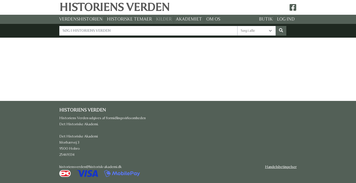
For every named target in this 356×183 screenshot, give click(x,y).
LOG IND (286, 19)
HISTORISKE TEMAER (129, 19)
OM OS (213, 19)
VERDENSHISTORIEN (81, 19)
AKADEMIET (189, 19)
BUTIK (266, 19)
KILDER (164, 19)
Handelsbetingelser (281, 166)
